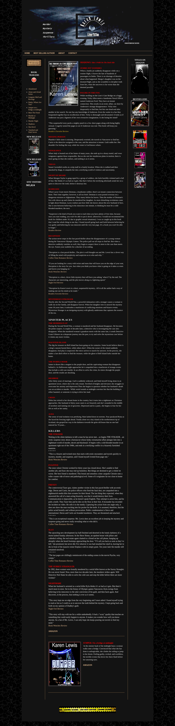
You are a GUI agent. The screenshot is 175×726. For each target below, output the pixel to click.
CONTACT (72, 53)
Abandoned (32, 89)
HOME (27, 53)
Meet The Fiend (34, 113)
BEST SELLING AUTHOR (44, 53)
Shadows (31, 124)
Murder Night (33, 121)
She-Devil (32, 127)
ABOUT (61, 53)
